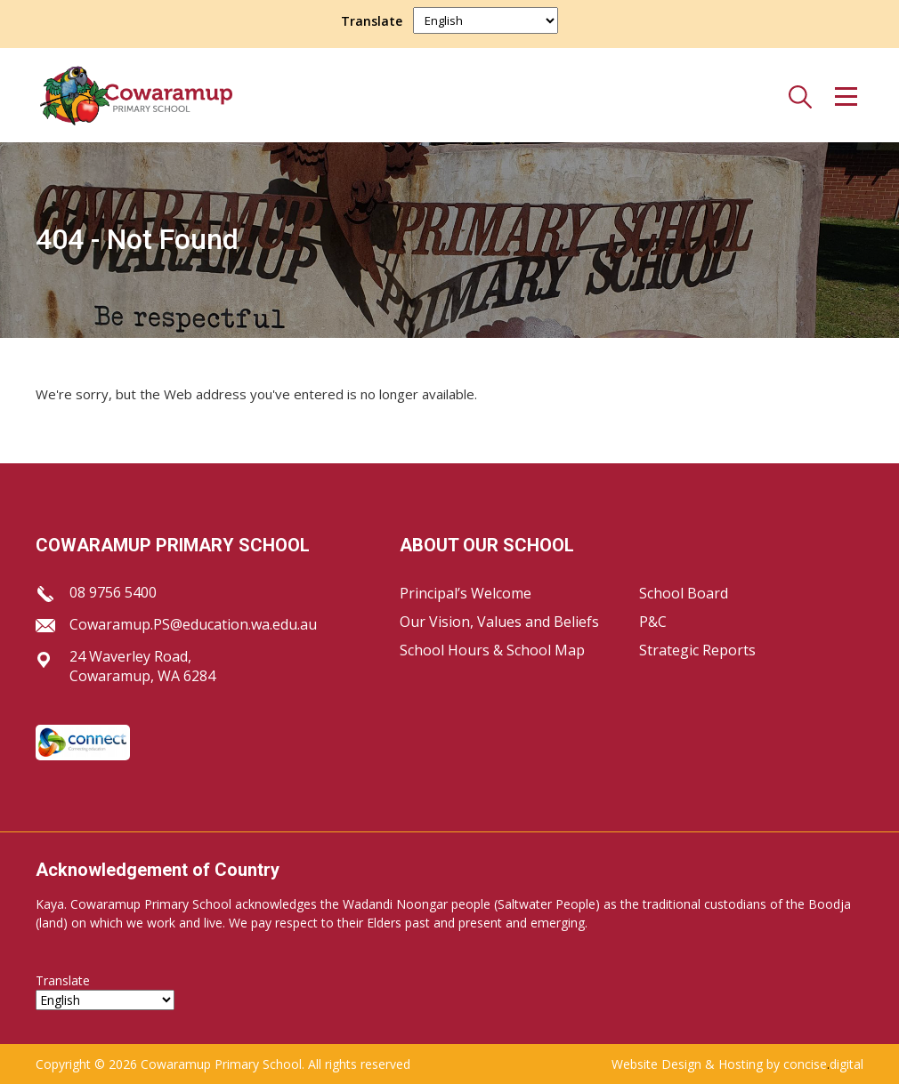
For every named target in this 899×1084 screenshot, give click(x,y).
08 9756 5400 (113, 592)
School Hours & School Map (492, 650)
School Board (683, 593)
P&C (653, 621)
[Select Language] (485, 20)
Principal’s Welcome (465, 593)
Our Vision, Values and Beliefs (499, 621)
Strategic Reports (697, 650)
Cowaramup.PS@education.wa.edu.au (193, 624)
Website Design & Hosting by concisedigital (737, 1064)
